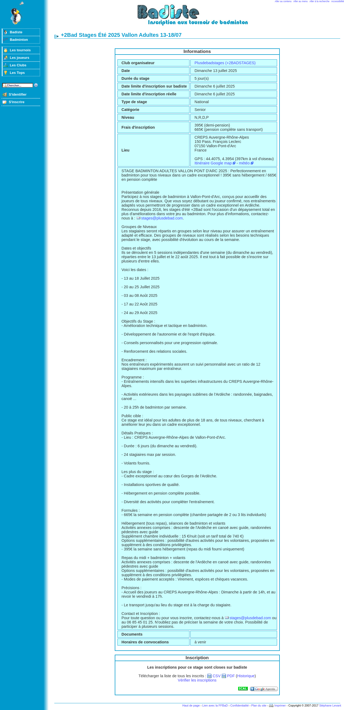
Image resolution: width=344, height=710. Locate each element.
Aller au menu (300, 1)
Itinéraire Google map (213, 163)
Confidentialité (239, 705)
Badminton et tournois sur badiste (199, 18)
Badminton (19, 40)
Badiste (16, 32)
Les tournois (20, 50)
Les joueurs (19, 58)
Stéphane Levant (330, 705)
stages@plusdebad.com (162, 218)
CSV (217, 676)
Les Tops (17, 73)
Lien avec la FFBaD (215, 705)
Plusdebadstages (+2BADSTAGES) (225, 63)
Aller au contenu (283, 1)
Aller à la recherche (319, 1)
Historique (246, 676)
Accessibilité (337, 1)
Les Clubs (18, 65)
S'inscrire (16, 102)
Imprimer (280, 705)
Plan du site (258, 705)
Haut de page (191, 705)
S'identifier (17, 94)
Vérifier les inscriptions (197, 680)
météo (244, 163)
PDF (231, 676)
